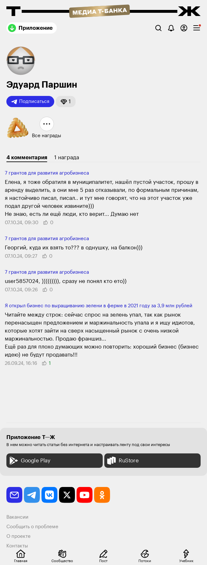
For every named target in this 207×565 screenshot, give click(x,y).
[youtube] (84, 495)
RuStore (122, 460)
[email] (14, 495)
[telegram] (32, 495)
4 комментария (26, 157)
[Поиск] (158, 28)
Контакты (17, 546)
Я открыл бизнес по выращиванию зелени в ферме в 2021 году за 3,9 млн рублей (98, 305)
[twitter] (67, 495)
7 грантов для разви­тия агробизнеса (47, 173)
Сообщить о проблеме (32, 526)
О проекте (18, 536)
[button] (66, 101)
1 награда (66, 157)
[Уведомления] (171, 28)
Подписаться (30, 101)
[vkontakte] (49, 495)
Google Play (29, 460)
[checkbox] (197, 28)
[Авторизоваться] (184, 28)
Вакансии (17, 517)
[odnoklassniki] (102, 495)
